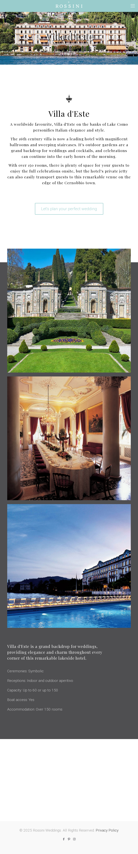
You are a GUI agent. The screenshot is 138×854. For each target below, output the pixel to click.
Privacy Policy (107, 830)
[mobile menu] (132, 6)
